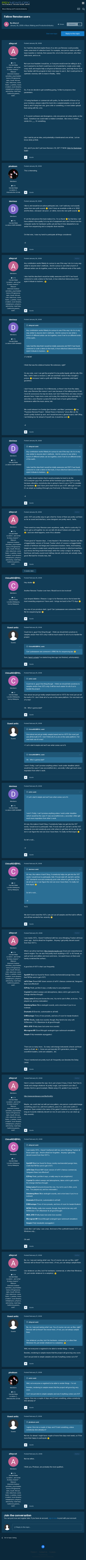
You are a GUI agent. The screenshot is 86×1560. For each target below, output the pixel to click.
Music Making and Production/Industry (39, 25)
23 (13, 597)
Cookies (52, 1552)
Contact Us (43, 1552)
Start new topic (51, 34)
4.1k (13, 186)
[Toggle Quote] (27, 325)
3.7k (13, 63)
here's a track (33, 657)
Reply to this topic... (22, 1527)
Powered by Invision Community (43, 1557)
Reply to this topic (73, 34)
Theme (33, 1552)
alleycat (15, 23)
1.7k (13, 221)
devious (13, 201)
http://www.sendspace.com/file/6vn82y (38, 1096)
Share (61, 24)
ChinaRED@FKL (13, 578)
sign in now (53, 1518)
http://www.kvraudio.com (53, 951)
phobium (13, 166)
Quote (31, 157)
